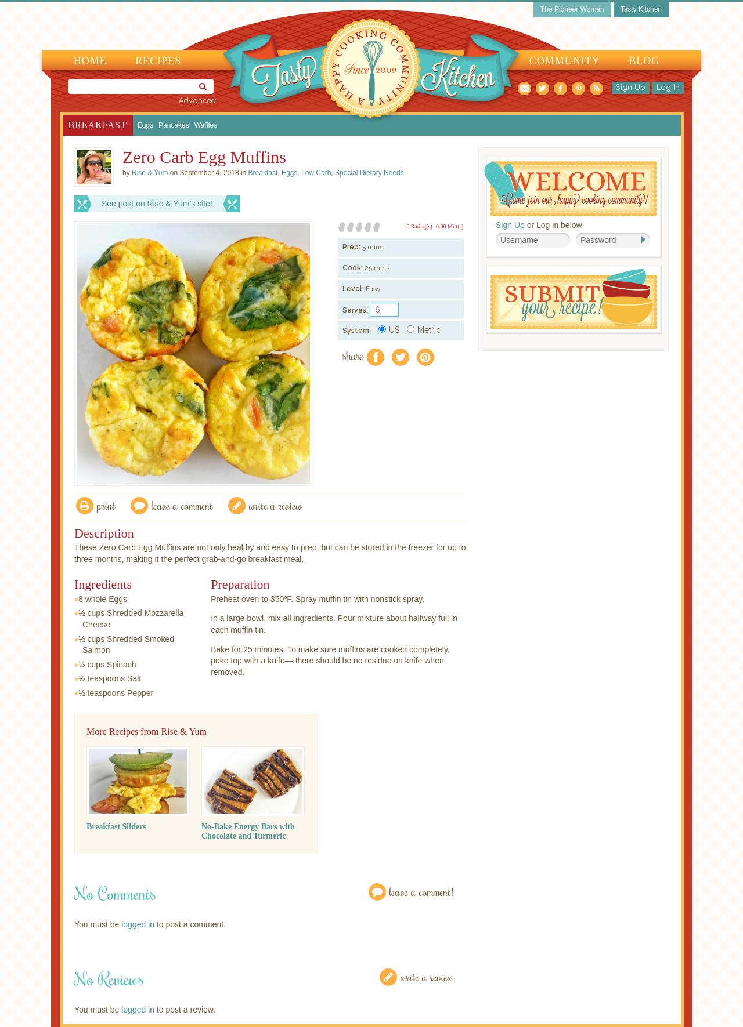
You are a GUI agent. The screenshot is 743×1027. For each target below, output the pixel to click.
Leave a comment (182, 505)
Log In (668, 88)
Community (564, 61)
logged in (137, 924)
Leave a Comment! (421, 891)
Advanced (197, 101)
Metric (424, 330)
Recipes (158, 61)
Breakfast (97, 125)
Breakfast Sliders (116, 826)
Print (106, 505)
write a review (275, 505)
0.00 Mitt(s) (450, 226)
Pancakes (173, 125)
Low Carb (316, 173)
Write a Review (427, 977)
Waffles (205, 125)
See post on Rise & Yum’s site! (157, 203)
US (388, 330)
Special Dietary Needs (369, 173)
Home (90, 61)
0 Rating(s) (419, 226)
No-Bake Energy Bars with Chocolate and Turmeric (248, 831)
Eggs (145, 125)
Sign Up (630, 88)
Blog (644, 61)
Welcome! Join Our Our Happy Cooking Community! (570, 188)
